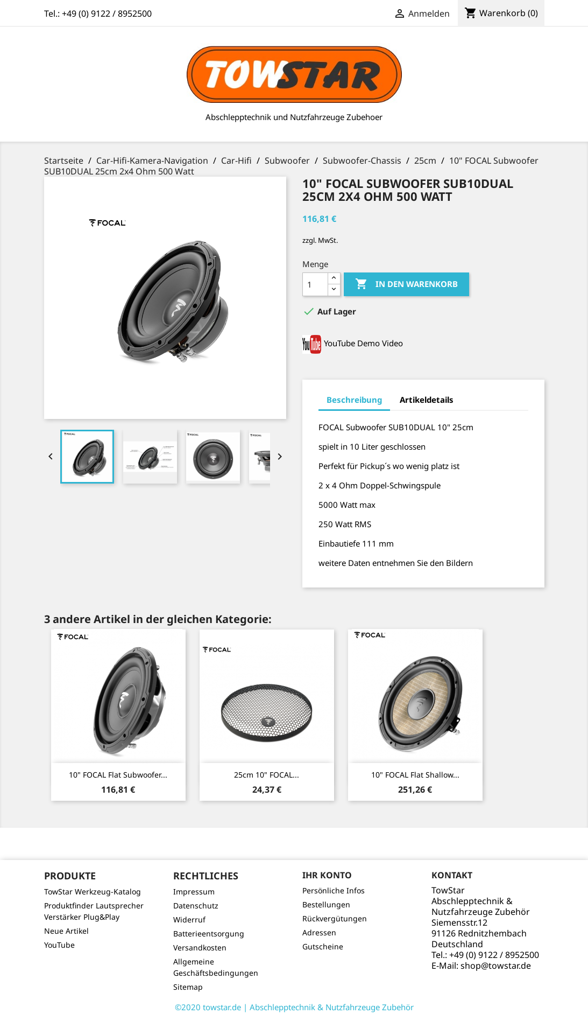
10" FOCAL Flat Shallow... (415, 775)
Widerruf (189, 919)
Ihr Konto (327, 875)
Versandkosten (199, 947)
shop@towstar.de (496, 965)
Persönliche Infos (333, 890)
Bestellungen (326, 904)
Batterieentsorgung (208, 933)
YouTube (59, 945)
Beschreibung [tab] (354, 399)
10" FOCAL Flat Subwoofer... (118, 775)
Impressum (194, 891)
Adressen (319, 932)
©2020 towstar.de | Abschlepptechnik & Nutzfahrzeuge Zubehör (294, 1007)
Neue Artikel (66, 931)
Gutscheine (322, 946)
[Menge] (315, 284)
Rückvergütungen (334, 918)
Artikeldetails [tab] (427, 399)
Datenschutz (195, 905)
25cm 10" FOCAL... (266, 775)
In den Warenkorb (406, 284)
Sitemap (188, 987)
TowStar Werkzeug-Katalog (92, 891)
